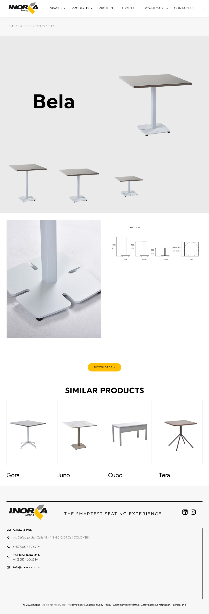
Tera (164, 475)
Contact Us (184, 8)
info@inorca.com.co (27, 567)
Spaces (58, 8)
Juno (63, 475)
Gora (12, 475)
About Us (129, 8)
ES (202, 8)
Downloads (155, 8)
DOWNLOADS (104, 367)
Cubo (115, 475)
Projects (107, 8)
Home (10, 26)
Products (82, 8)
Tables (40, 26)
